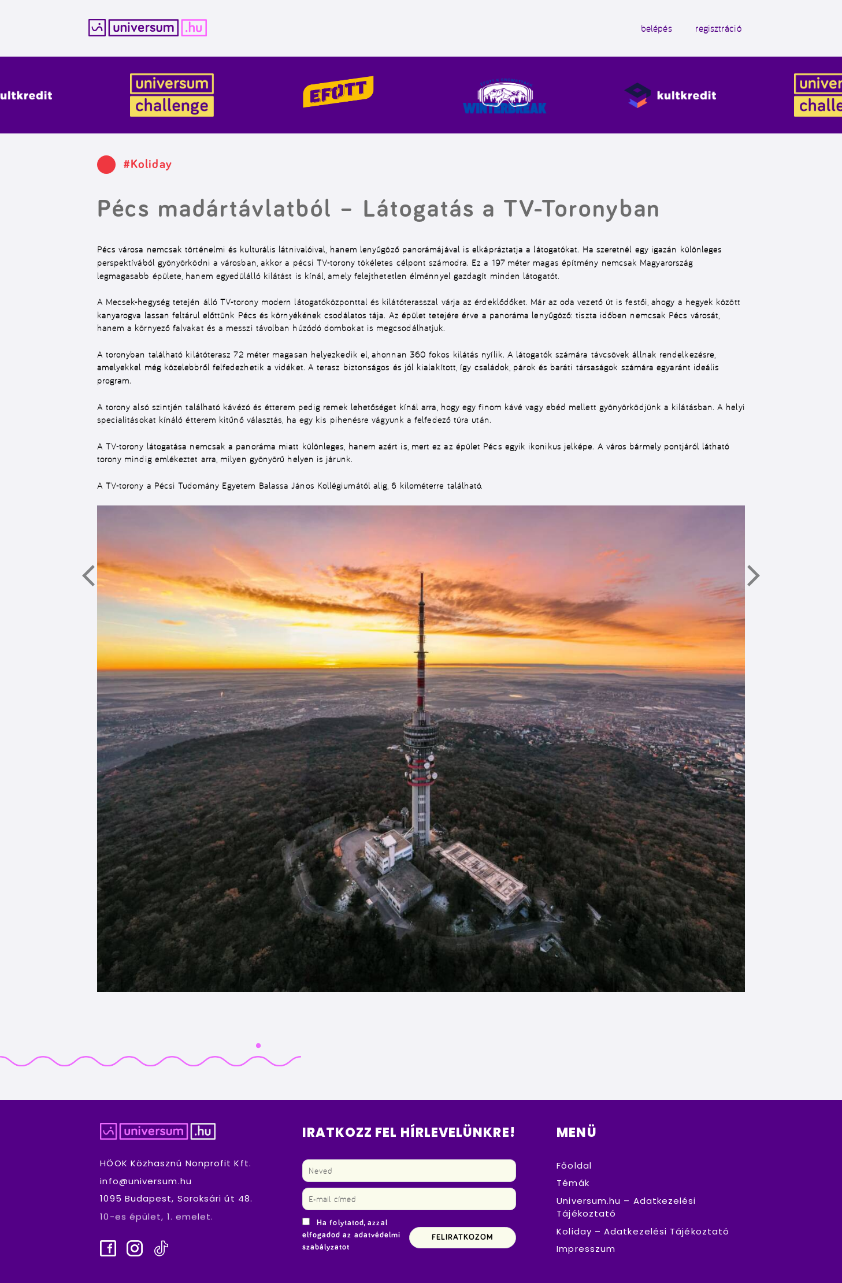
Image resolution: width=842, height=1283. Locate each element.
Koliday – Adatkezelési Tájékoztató (643, 1231)
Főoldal (574, 1165)
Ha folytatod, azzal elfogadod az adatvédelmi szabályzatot (351, 1235)
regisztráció (718, 28)
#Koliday (147, 164)
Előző (94, 577)
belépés (656, 28)
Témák (573, 1183)
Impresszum (586, 1249)
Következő (760, 577)
